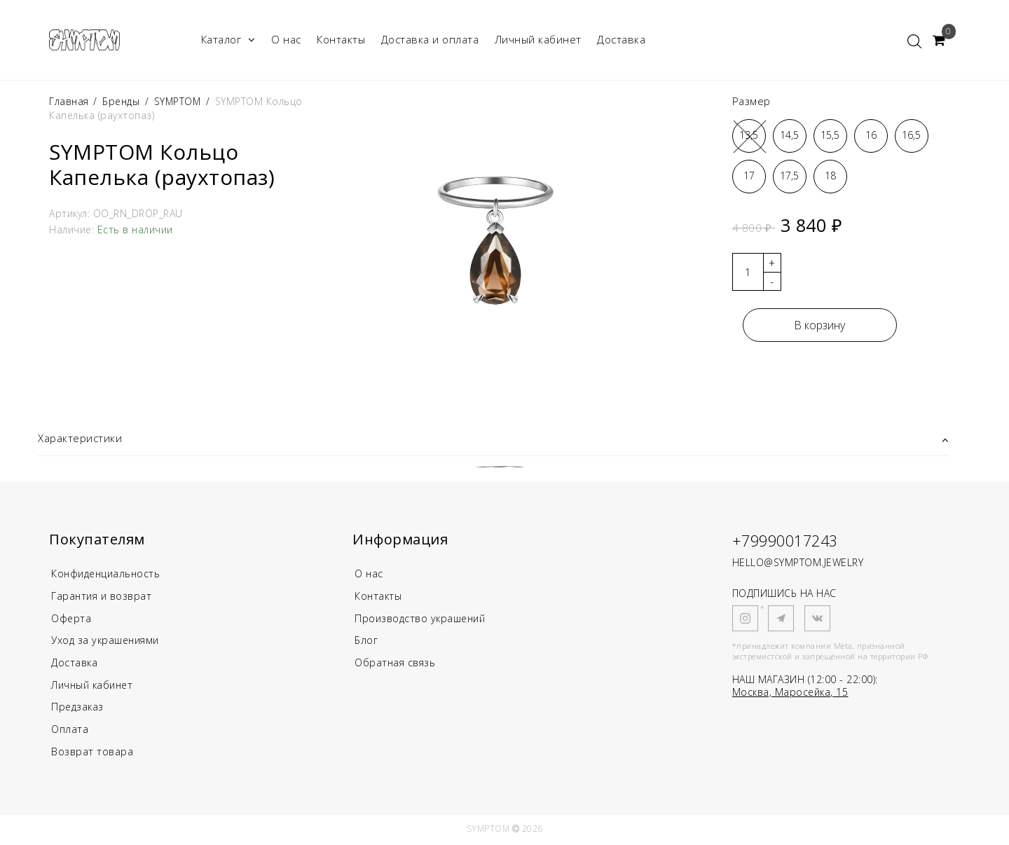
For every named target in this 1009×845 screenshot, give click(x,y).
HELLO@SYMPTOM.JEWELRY (798, 562)
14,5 (789, 135)
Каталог (228, 39)
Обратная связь (397, 664)
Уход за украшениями (108, 642)
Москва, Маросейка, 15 (790, 692)
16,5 (911, 135)
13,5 (748, 135)
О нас (286, 39)
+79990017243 (789, 540)
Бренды (120, 101)
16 (871, 135)
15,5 (830, 135)
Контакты (341, 39)
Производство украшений (424, 619)
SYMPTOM (178, 101)
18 (830, 175)
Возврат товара (93, 754)
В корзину (819, 325)
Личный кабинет (538, 39)
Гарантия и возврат (103, 597)
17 (749, 175)
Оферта (71, 619)
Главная (70, 101)
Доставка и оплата (430, 39)
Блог (366, 642)
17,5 (789, 175)
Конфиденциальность (109, 575)
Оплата (70, 731)
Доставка (621, 39)
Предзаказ (78, 709)
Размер (751, 101)
